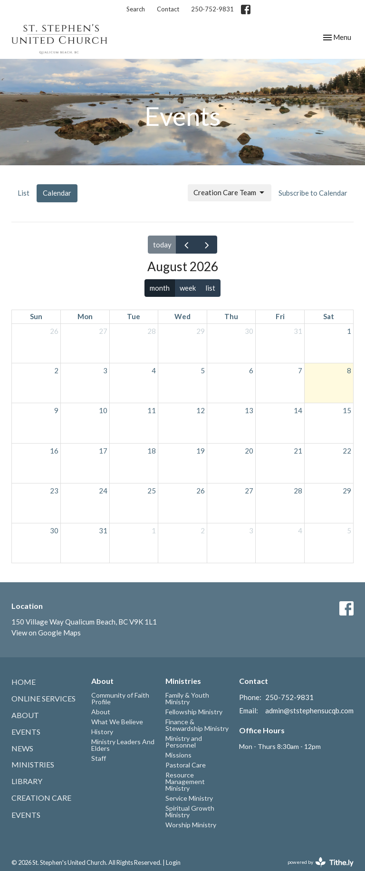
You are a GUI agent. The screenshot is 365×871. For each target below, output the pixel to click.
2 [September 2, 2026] (203, 530)
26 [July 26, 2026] (54, 331)
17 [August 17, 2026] (103, 450)
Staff (98, 758)
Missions (178, 755)
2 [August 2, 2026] (56, 370)
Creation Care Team (229, 193)
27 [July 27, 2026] (103, 331)
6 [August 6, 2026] (251, 370)
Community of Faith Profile (120, 698)
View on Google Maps (46, 632)
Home (23, 681)
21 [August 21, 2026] (298, 450)
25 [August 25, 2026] (151, 490)
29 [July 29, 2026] (200, 331)
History (102, 732)
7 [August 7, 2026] (300, 370)
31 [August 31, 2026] (103, 530)
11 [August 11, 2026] (151, 410)
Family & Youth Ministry (187, 698)
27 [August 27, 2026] (249, 490)
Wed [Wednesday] (182, 316)
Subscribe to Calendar (313, 193)
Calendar (57, 193)
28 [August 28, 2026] (298, 490)
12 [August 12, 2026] (200, 410)
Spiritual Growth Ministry (189, 811)
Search (135, 9)
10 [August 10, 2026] (103, 410)
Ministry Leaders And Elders (122, 745)
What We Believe (117, 722)
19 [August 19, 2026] (200, 450)
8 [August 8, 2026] (349, 370)
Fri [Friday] (280, 316)
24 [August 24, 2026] (103, 490)
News (22, 748)
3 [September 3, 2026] (251, 530)
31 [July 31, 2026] (298, 331)
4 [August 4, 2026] (154, 370)
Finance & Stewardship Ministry (197, 725)
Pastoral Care (185, 765)
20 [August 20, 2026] (249, 450)
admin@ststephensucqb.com (309, 710)
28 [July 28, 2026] (151, 331)
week (188, 288)
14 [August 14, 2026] (298, 410)
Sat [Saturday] (328, 316)
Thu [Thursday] (231, 316)
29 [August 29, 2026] (347, 490)
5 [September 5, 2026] (349, 530)
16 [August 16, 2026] (54, 450)
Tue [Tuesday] (133, 316)
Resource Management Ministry (185, 781)
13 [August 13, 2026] (249, 410)
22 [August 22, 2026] (347, 450)
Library (26, 781)
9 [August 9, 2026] (56, 410)
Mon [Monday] (85, 316)
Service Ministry (189, 798)
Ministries (32, 764)
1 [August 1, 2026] (349, 331)
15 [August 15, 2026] (347, 410)
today (162, 244)
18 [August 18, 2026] (151, 450)
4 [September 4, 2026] (300, 530)
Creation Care (41, 797)
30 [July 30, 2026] (249, 331)
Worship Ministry (190, 825)
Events (25, 731)
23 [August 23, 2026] (54, 490)
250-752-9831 (212, 9)
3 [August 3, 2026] (105, 370)
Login (173, 862)
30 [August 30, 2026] (54, 530)
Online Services (43, 698)
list (210, 288)
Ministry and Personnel (183, 741)
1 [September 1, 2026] (154, 530)
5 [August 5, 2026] (203, 370)
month (160, 288)
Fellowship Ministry (193, 712)
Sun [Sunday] (36, 316)
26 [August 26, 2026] (200, 490)
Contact (168, 9)
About (25, 715)
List (23, 193)
